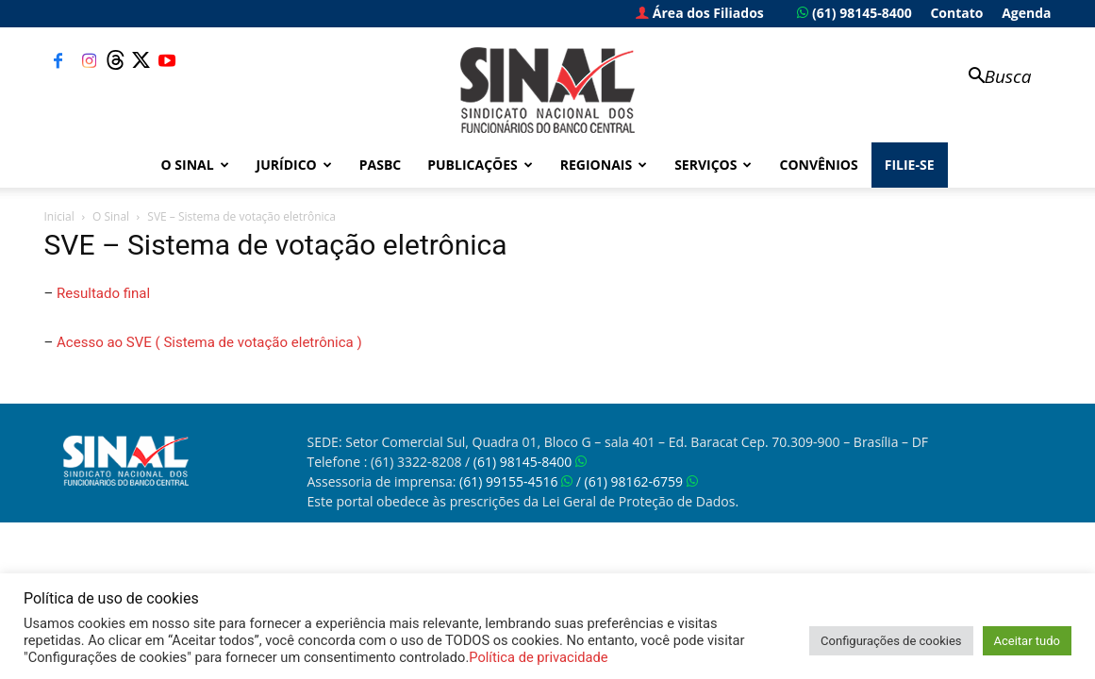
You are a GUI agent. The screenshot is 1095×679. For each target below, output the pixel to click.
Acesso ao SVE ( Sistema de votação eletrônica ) (209, 342)
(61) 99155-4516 (515, 481)
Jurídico (294, 165)
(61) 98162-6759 (641, 481)
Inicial (59, 216)
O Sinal (195, 165)
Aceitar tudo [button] (1027, 641)
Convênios (818, 165)
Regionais (603, 165)
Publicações (480, 165)
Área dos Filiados (700, 13)
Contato (956, 13)
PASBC (380, 165)
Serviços (713, 165)
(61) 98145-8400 (854, 13)
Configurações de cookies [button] (891, 641)
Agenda (1026, 13)
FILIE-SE (910, 165)
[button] (991, 78)
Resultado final (103, 293)
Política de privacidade (538, 657)
